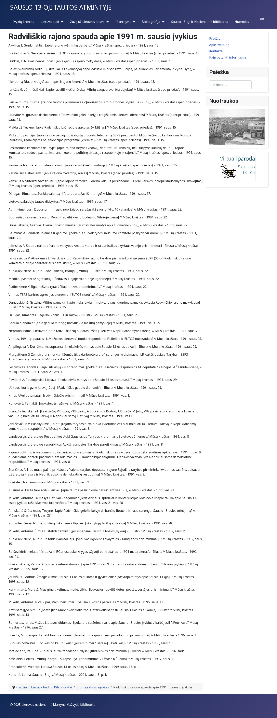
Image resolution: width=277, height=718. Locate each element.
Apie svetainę (219, 45)
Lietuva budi (50, 22)
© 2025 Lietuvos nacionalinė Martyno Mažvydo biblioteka (52, 704)
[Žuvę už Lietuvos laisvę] (106, 21)
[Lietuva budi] (61, 21)
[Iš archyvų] (133, 21)
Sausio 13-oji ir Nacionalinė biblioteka (199, 22)
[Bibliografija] (162, 21)
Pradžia (214, 38)
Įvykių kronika (23, 22)
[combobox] (230, 84)
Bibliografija (151, 22)
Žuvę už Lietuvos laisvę (87, 22)
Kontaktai (216, 51)
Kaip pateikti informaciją (227, 57)
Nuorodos (241, 22)
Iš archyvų (123, 22)
